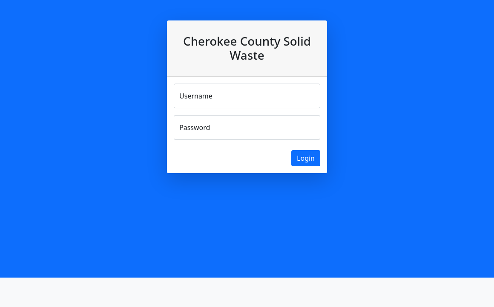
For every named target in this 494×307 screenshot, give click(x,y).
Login (306, 158)
